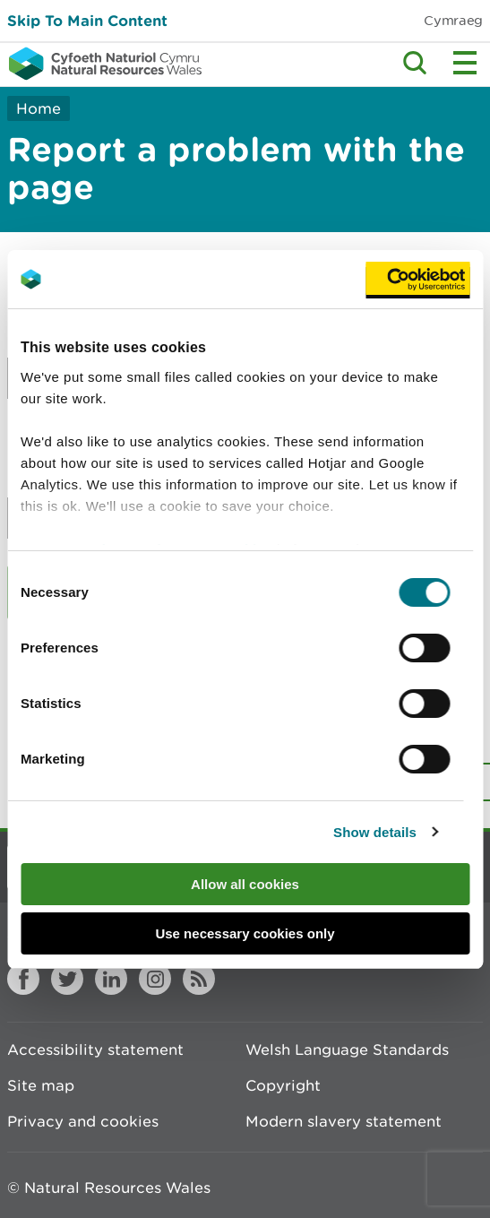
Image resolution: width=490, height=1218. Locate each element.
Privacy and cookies (83, 1121)
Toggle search (415, 63)
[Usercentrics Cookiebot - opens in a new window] (417, 279)
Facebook (23, 979)
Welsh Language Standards (347, 1049)
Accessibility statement (95, 1049)
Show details (375, 832)
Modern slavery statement (343, 1121)
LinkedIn (111, 979)
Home (38, 108)
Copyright (283, 1085)
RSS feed (199, 979)
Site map (40, 1085)
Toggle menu (465, 63)
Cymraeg (453, 20)
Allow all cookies (245, 884)
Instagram (155, 979)
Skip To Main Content (87, 20)
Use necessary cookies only (244, 933)
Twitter (67, 979)
